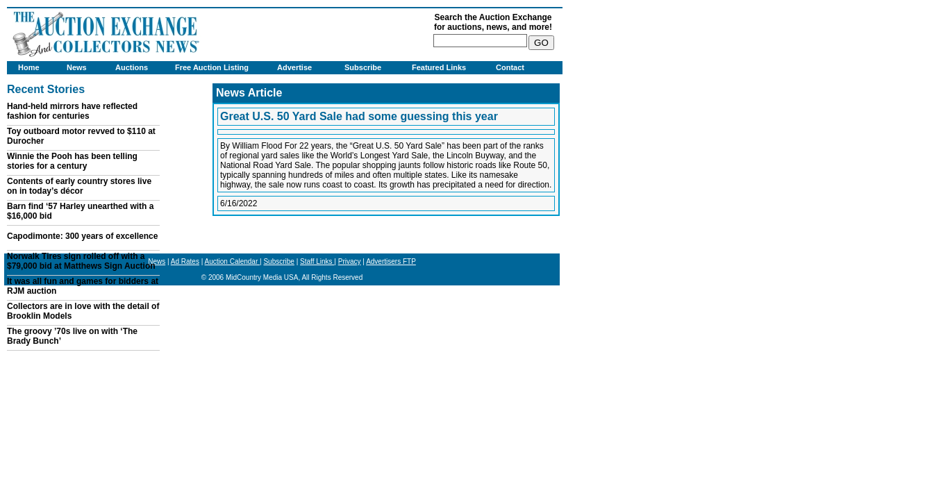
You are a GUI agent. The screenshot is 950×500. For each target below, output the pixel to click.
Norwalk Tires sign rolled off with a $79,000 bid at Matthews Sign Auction (81, 261)
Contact (510, 67)
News (77, 67)
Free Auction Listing (212, 67)
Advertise (294, 67)
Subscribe (362, 67)
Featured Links (439, 67)
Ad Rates (185, 261)
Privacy (349, 261)
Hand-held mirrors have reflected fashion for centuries (72, 111)
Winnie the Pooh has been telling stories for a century (72, 161)
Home (29, 67)
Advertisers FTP (391, 261)
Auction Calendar (232, 261)
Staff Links (317, 261)
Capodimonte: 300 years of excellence (82, 236)
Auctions (131, 67)
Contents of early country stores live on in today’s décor (79, 186)
